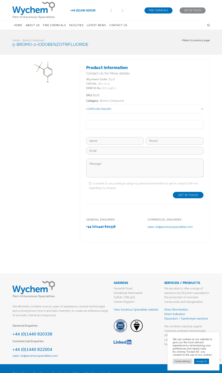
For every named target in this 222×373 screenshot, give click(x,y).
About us (33, 25)
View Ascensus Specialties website (136, 309)
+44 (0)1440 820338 (83, 10)
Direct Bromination (176, 309)
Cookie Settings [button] (182, 361)
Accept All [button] (201, 361)
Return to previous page (196, 40)
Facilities (76, 25)
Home (18, 25)
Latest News (96, 25)
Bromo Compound (33, 40)
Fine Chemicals (54, 25)
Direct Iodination (174, 314)
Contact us (118, 25)
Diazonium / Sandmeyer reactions (186, 318)
